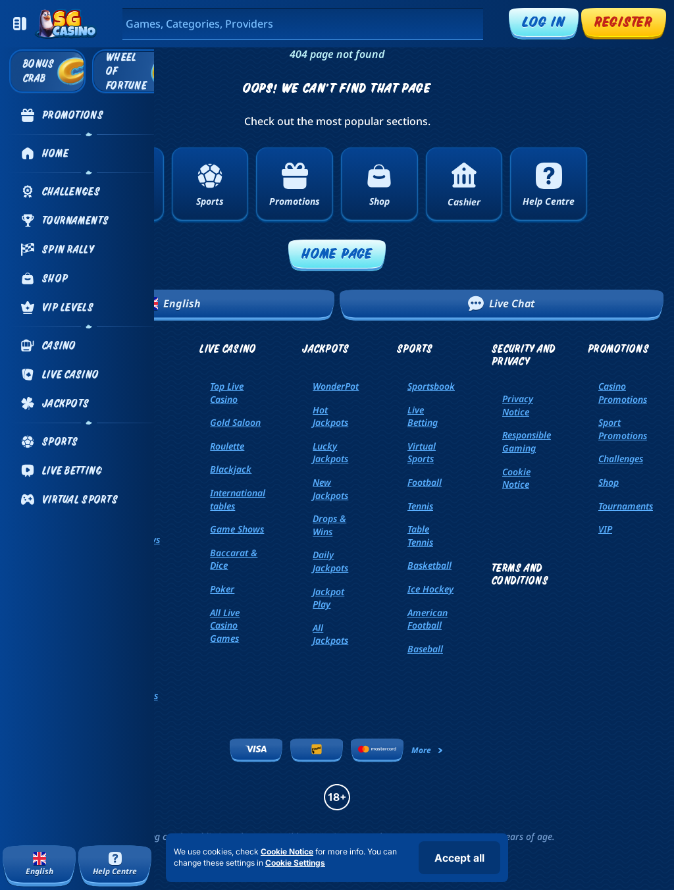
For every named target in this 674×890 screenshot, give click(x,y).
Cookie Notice (516, 478)
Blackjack (230, 469)
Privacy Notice (517, 405)
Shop (608, 482)
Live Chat (501, 303)
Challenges (620, 458)
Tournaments (625, 506)
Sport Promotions (622, 429)
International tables (237, 499)
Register (623, 21)
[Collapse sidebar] (20, 24)
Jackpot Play (328, 598)
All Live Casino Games (225, 625)
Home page (337, 253)
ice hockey (430, 589)
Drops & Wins (329, 525)
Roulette (227, 446)
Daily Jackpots (330, 561)
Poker (222, 589)
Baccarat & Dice (233, 559)
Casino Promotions (622, 393)
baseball (425, 648)
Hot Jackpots (330, 416)
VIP (605, 529)
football (424, 482)
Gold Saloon (235, 422)
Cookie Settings (295, 863)
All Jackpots (330, 634)
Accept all (459, 857)
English (173, 303)
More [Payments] (427, 750)
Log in (543, 21)
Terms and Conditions (520, 574)
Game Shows (237, 529)
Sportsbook (431, 386)
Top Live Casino (227, 393)
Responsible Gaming (526, 441)
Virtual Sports (421, 452)
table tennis (420, 535)
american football (427, 619)
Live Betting (422, 416)
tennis (420, 506)
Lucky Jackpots (330, 452)
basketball (429, 565)
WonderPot (336, 386)
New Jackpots (330, 489)
